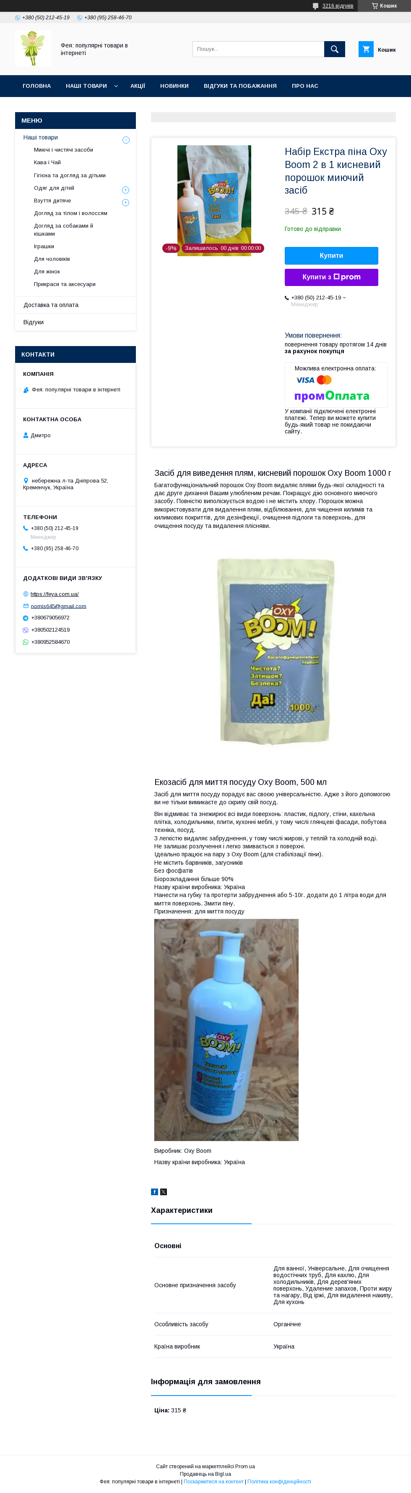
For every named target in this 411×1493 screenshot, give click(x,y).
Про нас (305, 86)
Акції (137, 86)
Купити (331, 255)
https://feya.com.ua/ (55, 594)
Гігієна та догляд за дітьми (70, 175)
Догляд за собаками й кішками (63, 229)
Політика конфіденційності (279, 1482)
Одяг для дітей (54, 188)
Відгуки (33, 322)
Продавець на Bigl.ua (205, 1474)
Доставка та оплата (50, 305)
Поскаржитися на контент (214, 1482)
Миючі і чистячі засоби (63, 150)
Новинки (174, 86)
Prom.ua (245, 1466)
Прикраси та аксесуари (65, 284)
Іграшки (44, 246)
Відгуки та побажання (240, 86)
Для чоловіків (52, 259)
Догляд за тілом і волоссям (70, 213)
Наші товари (86, 86)
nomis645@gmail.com (58, 606)
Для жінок (47, 271)
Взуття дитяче (52, 200)
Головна (37, 86)
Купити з (331, 277)
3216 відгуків (338, 6)
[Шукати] (334, 49)
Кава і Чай (47, 162)
